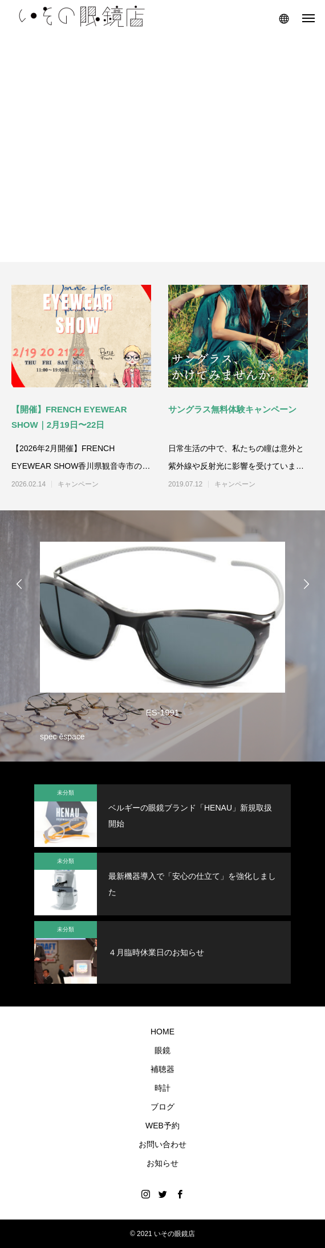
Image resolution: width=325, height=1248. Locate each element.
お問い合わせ (162, 1144)
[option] (162, 638)
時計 (162, 1087)
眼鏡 (162, 1050)
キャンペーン (78, 484)
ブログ (162, 1106)
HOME (162, 1031)
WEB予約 (162, 1125)
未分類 (65, 792)
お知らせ (162, 1163)
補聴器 (162, 1069)
